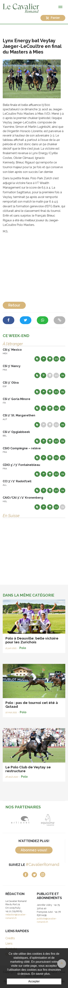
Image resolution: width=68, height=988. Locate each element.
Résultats (50, 359)
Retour (14, 305)
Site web (37, 359)
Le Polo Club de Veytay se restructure (28, 769)
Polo (22, 648)
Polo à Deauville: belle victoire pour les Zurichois (31, 640)
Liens (9, 943)
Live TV (62, 359)
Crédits (10, 938)
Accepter (34, 981)
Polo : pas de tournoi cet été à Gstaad (31, 704)
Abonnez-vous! (34, 850)
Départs (43, 359)
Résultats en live (56, 359)
